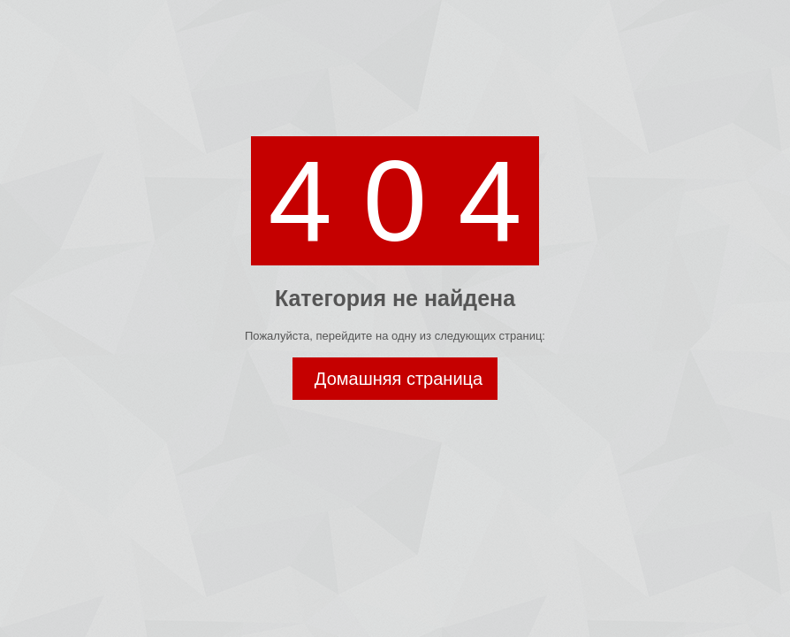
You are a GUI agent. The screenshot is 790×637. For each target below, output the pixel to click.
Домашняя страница (398, 378)
